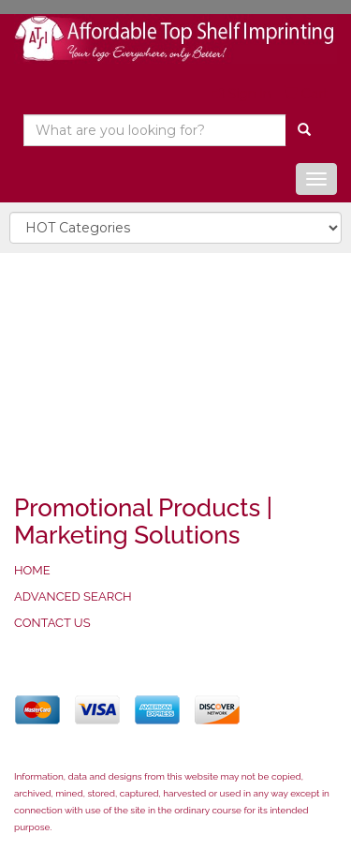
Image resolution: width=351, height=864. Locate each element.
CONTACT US (52, 623)
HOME (32, 570)
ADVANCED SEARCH (73, 596)
